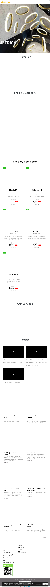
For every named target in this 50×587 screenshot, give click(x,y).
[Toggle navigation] (48, 1)
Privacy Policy (9, 584)
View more (6, 426)
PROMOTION (21, 549)
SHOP (19, 551)
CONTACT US (22, 553)
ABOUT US (21, 547)
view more (25, 295)
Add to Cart (13, 204)
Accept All (45, 584)
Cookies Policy (16, 584)
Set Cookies (38, 584)
